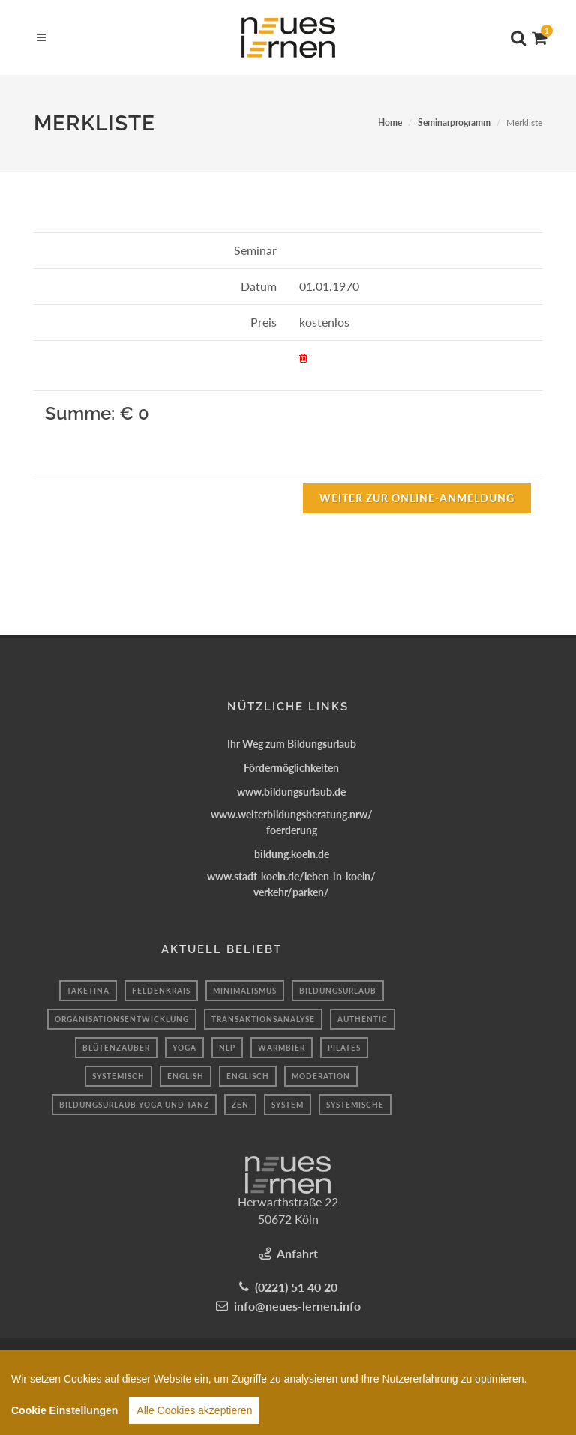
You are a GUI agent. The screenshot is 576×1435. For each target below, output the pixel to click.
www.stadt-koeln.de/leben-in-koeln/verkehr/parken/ (291, 884)
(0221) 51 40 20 (296, 1287)
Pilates (344, 1047)
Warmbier (281, 1047)
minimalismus (245, 990)
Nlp (227, 1047)
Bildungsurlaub (337, 990)
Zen (240, 1104)
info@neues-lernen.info (297, 1306)
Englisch (247, 1076)
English (185, 1076)
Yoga (184, 1047)
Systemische (355, 1104)
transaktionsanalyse (263, 1019)
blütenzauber (116, 1047)
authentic (363, 1019)
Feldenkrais (161, 990)
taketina (88, 990)
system (288, 1104)
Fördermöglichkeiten (291, 767)
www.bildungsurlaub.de (291, 791)
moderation (321, 1076)
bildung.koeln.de (291, 854)
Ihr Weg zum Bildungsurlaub (291, 743)
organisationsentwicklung (122, 1019)
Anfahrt (297, 1253)
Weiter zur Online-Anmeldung (417, 498)
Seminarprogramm (454, 122)
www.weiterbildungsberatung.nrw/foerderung (292, 822)
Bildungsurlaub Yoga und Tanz (134, 1104)
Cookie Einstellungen (64, 1417)
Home (390, 122)
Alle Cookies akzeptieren (194, 1417)
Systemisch (118, 1076)
